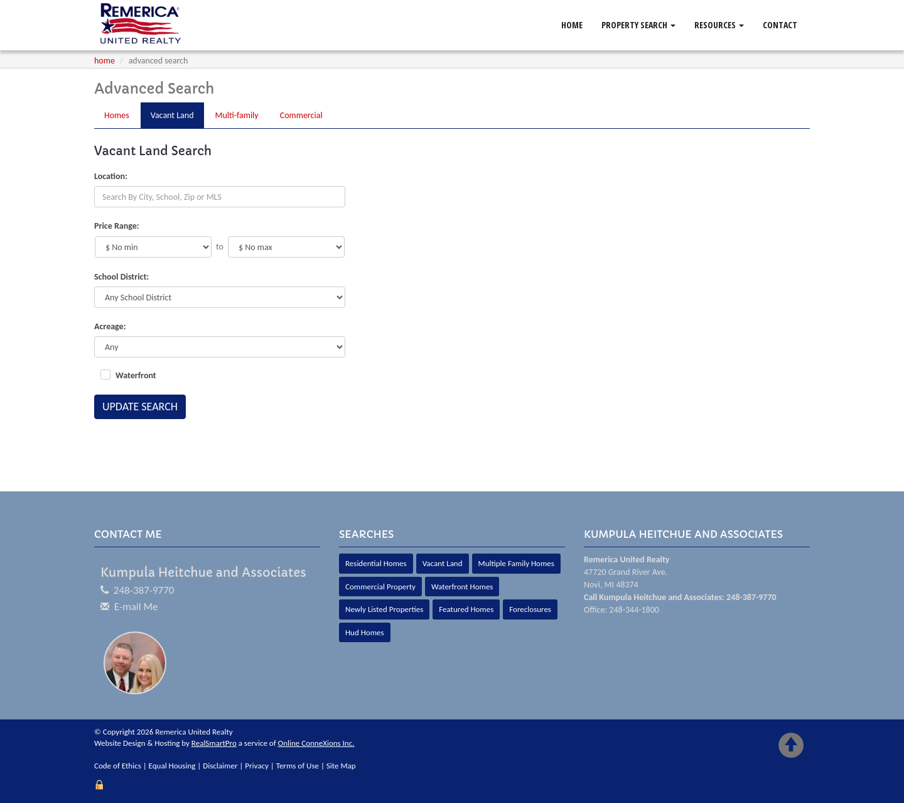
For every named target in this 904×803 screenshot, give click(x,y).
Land (172, 115)
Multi (237, 115)
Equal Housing (172, 765)
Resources (719, 25)
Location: (110, 176)
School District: (121, 276)
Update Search (140, 406)
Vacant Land (442, 563)
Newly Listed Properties (384, 609)
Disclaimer (220, 765)
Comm (301, 115)
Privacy (257, 765)
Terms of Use (297, 765)
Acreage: (110, 326)
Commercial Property (380, 586)
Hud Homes (364, 632)
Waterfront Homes (462, 586)
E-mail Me (136, 606)
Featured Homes (466, 609)
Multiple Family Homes (516, 563)
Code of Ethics (117, 765)
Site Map (341, 765)
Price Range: (116, 226)
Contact (780, 25)
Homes (116, 115)
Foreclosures (530, 609)
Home (572, 25)
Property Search (638, 25)
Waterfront (136, 375)
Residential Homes (376, 563)
